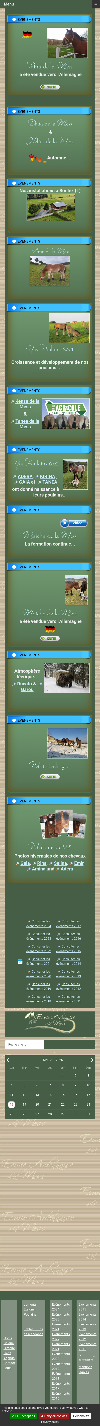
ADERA (25, 476)
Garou (27, 689)
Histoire (9, 1348)
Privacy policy (50, 1421)
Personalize (81, 1416)
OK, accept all (23, 1416)
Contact (9, 1363)
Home (8, 1338)
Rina (42, 863)
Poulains (30, 1314)
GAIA (24, 482)
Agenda (9, 1358)
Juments (30, 1304)
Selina (60, 863)
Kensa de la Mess (27, 404)
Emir (78, 863)
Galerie (9, 1343)
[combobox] (24, 1044)
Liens (7, 1353)
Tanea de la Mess (27, 424)
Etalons (29, 1309)
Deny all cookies (54, 1416)
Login (8, 1368)
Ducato (24, 684)
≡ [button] (95, 4)
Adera (67, 869)
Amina (39, 869)
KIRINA (47, 476)
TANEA (49, 482)
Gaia (25, 863)
